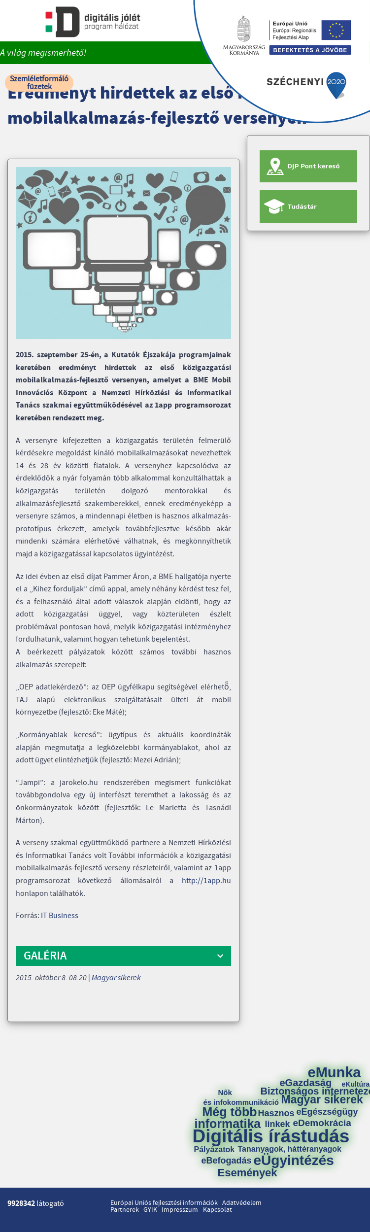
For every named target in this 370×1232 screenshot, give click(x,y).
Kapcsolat (217, 1209)
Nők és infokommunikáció (241, 1097)
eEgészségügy (327, 1111)
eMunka (334, 1072)
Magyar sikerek (116, 978)
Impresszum (180, 1209)
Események (247, 1172)
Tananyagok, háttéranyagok (289, 1149)
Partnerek (124, 1209)
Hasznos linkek (280, 1118)
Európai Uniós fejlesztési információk (164, 1202)
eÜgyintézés (294, 1160)
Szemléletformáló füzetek (39, 83)
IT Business (59, 916)
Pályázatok (214, 1150)
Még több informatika (228, 1117)
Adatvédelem (242, 1202)
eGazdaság (306, 1083)
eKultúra (356, 1084)
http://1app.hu (206, 881)
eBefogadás (227, 1160)
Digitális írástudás (271, 1136)
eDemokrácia (322, 1123)
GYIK (150, 1209)
